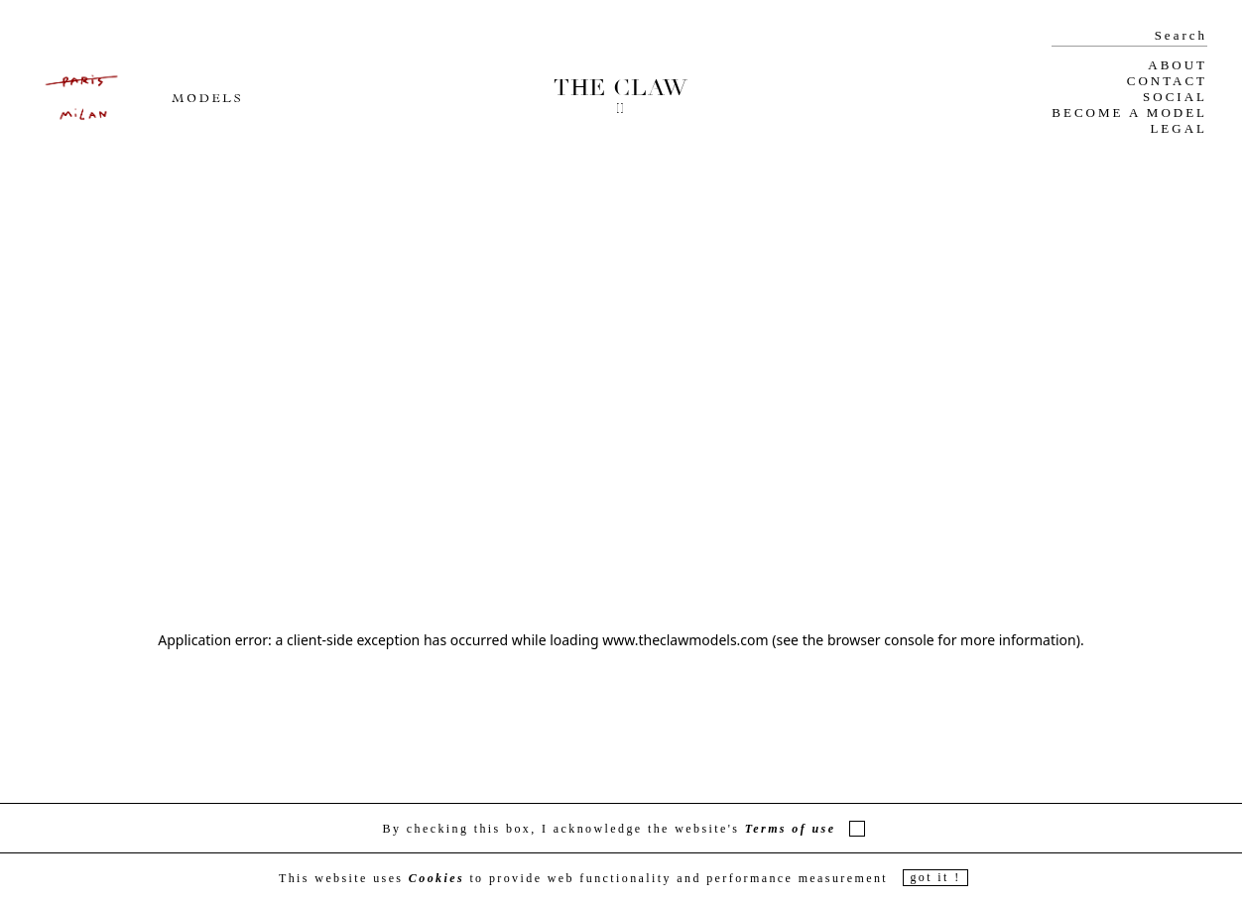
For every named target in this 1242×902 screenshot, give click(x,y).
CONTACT (1167, 80)
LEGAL (1178, 128)
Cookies (436, 878)
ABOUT (1177, 64)
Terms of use (790, 829)
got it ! (935, 877)
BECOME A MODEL (1129, 112)
